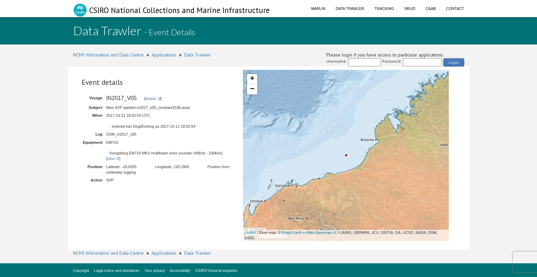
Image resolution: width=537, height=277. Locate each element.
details (150, 99)
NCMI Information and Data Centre (108, 55)
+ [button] (252, 79)
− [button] (252, 89)
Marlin (318, 9)
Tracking (384, 9)
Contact (455, 9)
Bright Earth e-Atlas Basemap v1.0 (311, 232)
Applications (164, 55)
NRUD (409, 9)
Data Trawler (350, 9)
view (111, 158)
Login (454, 62)
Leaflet (250, 232)
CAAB (430, 9)
